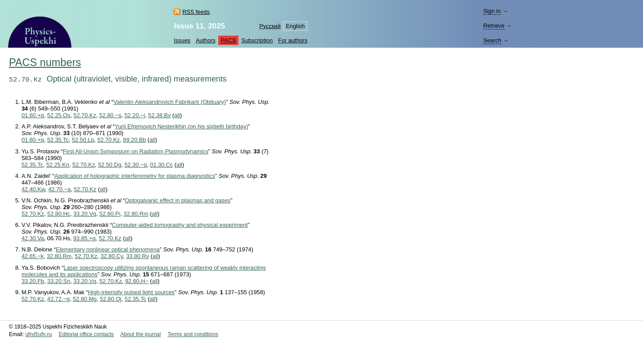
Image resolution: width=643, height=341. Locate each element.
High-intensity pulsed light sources (131, 292)
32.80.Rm (136, 213)
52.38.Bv (159, 115)
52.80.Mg (84, 299)
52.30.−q (136, 164)
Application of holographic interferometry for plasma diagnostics (134, 176)
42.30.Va (32, 238)
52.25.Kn (57, 164)
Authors (205, 40)
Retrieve (494, 25)
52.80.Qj (110, 299)
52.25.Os (58, 115)
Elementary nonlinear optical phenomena (108, 249)
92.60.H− (136, 281)
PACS (228, 40)
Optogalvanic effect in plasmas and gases (178, 200)
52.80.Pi (110, 213)
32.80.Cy (111, 256)
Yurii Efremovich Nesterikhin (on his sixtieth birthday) (181, 126)
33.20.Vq (84, 213)
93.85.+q (84, 238)
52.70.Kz (85, 115)
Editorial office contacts (86, 334)
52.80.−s (110, 115)
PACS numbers (45, 62)
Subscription (256, 40)
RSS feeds (195, 11)
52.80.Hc (58, 213)
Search (492, 40)
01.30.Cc (161, 164)
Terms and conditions (192, 334)
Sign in (492, 11)
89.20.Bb (134, 139)
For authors (292, 40)
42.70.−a (59, 189)
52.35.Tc (57, 139)
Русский (269, 26)
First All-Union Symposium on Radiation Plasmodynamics (136, 151)
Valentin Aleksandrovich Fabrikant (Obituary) (169, 102)
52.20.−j (135, 115)
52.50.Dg (109, 164)
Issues (182, 40)
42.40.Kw (33, 189)
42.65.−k (32, 256)
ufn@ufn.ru (38, 334)
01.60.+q (32, 115)
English (295, 26)
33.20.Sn (58, 281)
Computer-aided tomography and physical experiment (179, 225)
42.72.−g (58, 299)
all (177, 115)
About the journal (140, 334)
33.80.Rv (137, 256)
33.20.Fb (32, 281)
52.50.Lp (83, 139)
